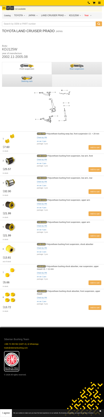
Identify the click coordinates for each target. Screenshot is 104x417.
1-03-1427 (42, 291)
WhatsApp (33, 344)
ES (12, 8)
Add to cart (95, 147)
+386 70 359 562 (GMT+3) (15, 344)
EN (4, 8)
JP (8, 8)
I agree (6, 413)
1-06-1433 (42, 178)
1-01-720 (41, 134)
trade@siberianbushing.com (16, 348)
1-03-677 (41, 266)
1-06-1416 (42, 200)
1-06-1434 (42, 156)
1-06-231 (41, 244)
